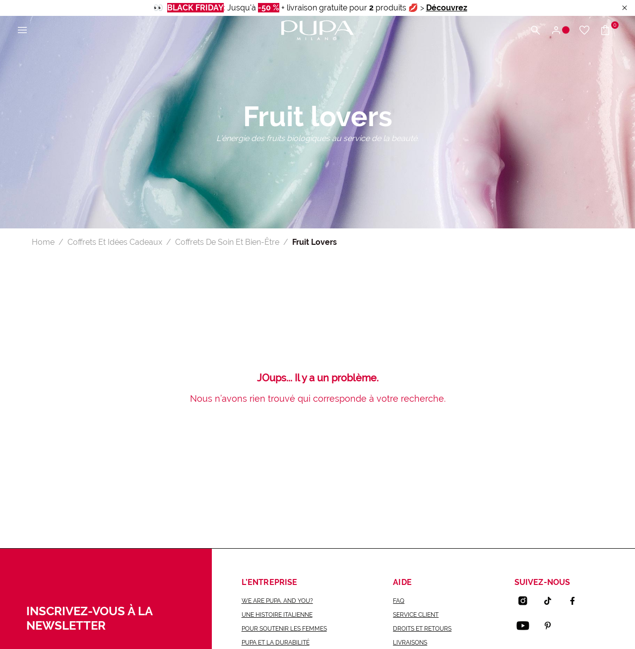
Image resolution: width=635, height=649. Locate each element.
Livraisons (410, 642)
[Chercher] (535, 30)
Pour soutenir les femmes (284, 628)
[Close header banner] (624, 8)
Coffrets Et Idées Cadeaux (114, 242)
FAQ (398, 600)
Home (43, 242)
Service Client (416, 614)
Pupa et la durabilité (276, 642)
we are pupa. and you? (277, 600)
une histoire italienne (277, 614)
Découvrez (446, 7)
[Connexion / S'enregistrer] (560, 30)
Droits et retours (422, 628)
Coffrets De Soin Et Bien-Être (227, 242)
